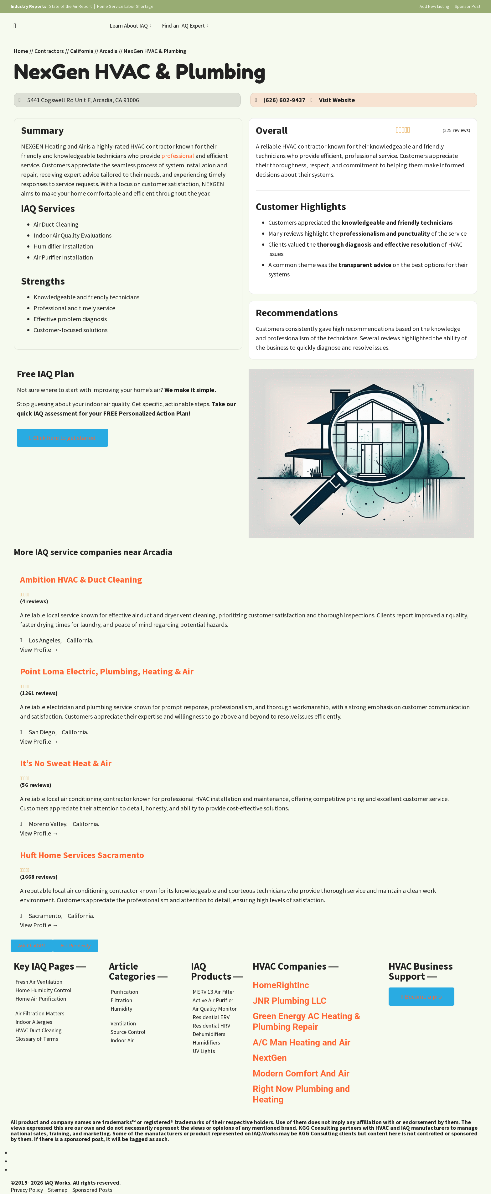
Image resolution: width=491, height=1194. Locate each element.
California (81, 51)
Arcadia (108, 51)
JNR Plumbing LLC (289, 1001)
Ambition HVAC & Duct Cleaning (81, 579)
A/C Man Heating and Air (301, 1042)
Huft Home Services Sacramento (82, 855)
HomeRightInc (281, 985)
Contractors (49, 51)
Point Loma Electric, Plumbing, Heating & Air (107, 671)
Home (21, 51)
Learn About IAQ (131, 25)
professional (177, 156)
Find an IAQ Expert (185, 25)
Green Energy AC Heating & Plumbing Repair (306, 1021)
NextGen (270, 1058)
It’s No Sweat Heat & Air (65, 763)
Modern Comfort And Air (301, 1073)
